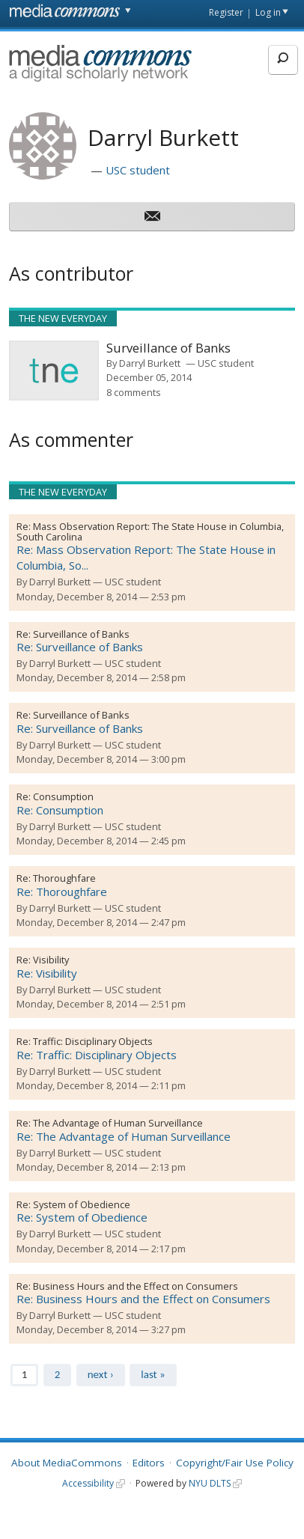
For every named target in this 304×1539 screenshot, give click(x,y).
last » (153, 1374)
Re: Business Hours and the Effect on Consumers (143, 1298)
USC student (138, 169)
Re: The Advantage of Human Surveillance (123, 1136)
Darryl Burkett (149, 363)
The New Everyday (63, 318)
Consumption (63, 796)
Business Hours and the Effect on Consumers (135, 1286)
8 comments (133, 392)
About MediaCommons (66, 1462)
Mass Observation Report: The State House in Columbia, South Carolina (150, 531)
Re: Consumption (59, 809)
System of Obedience (81, 1204)
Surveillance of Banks (81, 634)
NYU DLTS (210, 1483)
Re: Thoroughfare (61, 891)
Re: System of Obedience (82, 1217)
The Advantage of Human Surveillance (118, 1123)
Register (226, 12)
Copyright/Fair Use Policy (235, 1462)
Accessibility (88, 1483)
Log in (268, 12)
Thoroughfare (64, 878)
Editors (149, 1462)
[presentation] (54, 370)
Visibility (51, 959)
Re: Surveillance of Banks (79, 646)
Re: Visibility (46, 973)
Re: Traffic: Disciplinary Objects (96, 1054)
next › (101, 1374)
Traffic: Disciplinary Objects (93, 1041)
